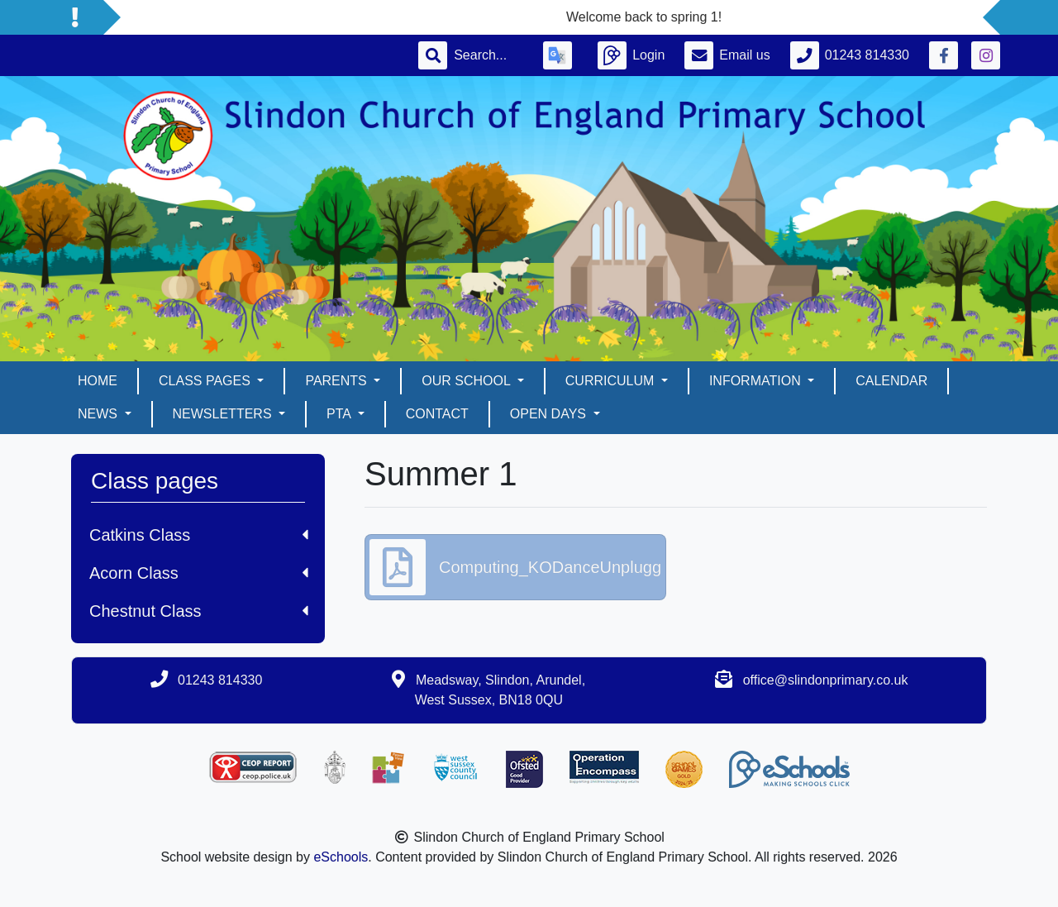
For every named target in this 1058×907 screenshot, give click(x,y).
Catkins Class (198, 535)
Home (97, 381)
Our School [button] (467, 381)
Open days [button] (550, 414)
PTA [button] (340, 414)
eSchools (340, 857)
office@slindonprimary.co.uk (825, 680)
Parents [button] (337, 381)
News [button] (99, 414)
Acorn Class (198, 573)
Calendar (891, 381)
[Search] (488, 55)
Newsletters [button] (224, 414)
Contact (437, 414)
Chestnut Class (198, 611)
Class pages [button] (206, 381)
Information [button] (756, 381)
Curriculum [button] (611, 381)
